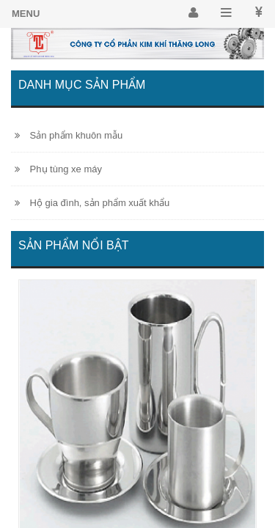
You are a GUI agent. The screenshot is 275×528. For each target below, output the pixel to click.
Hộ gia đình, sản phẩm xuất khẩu (92, 202)
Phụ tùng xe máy (58, 169)
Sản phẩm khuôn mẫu (68, 135)
